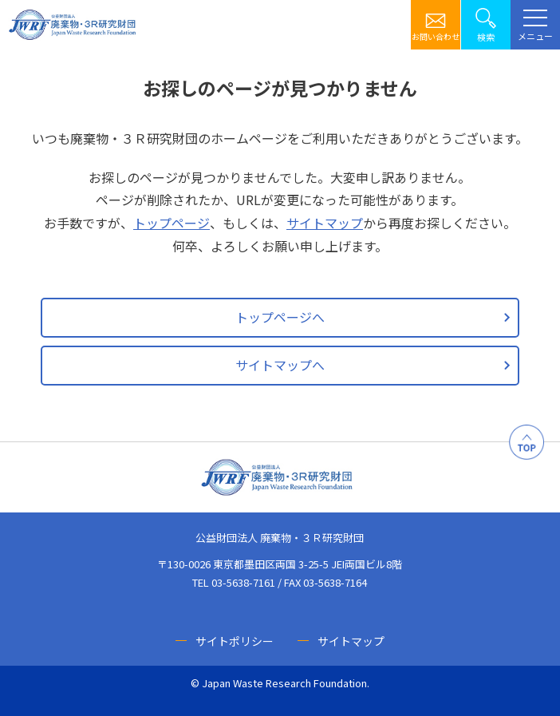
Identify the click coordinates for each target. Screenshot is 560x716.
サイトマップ (324, 222)
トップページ (171, 222)
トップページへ (280, 316)
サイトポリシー (234, 641)
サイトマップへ (280, 364)
